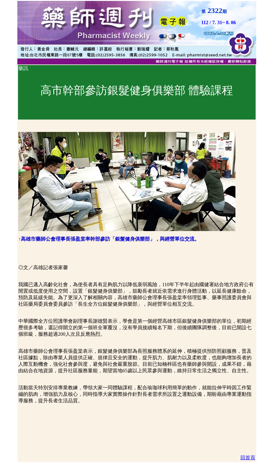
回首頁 (247, 457)
